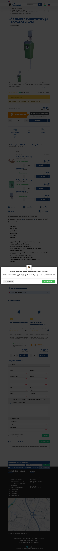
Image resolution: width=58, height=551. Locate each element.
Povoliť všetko (48, 281)
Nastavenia (8, 281)
